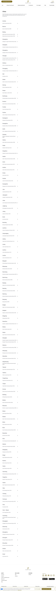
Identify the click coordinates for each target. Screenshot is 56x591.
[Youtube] (48, 575)
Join (2, 5)
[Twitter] (54, 575)
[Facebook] (46, 575)
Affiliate (30, 574)
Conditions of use (3, 586)
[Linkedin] (51, 575)
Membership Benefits (21, 5)
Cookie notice (26, 586)
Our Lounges (39, 5)
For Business (31, 5)
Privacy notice (37, 586)
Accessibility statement (50, 586)
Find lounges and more (7, 1)
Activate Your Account (10, 5)
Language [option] (52, 2)
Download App (51, 5)
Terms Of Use (15, 586)
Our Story (2, 574)
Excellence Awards (4, 580)
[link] (45, 579)
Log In (53, 1)
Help (45, 5)
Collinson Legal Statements (5, 577)
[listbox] (53, 2)
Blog (2, 581)
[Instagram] (43, 575)
